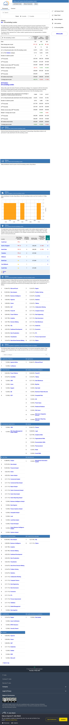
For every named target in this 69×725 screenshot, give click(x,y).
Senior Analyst (13, 475)
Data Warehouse (39, 322)
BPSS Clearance (14, 624)
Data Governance (39, 318)
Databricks (37, 325)
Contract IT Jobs (6, 679)
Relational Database (40, 406)
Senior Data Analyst (15, 494)
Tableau (37, 303)
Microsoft (12, 658)
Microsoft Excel (14, 288)
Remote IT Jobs (6, 683)
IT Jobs (4, 675)
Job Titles (5, 457)
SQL (11, 325)
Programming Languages (33, 536)
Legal (36, 431)
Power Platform (14, 314)
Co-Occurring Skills (58, 27)
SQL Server (38, 410)
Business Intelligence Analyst (17, 501)
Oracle (12, 303)
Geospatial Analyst (14, 512)
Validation (12, 602)
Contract (13, 8)
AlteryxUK (4, 272)
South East (4, 242)
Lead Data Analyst (14, 520)
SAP (11, 307)
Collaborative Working (40, 307)
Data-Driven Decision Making (17, 340)
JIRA (11, 427)
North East (3, 260)
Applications (30, 359)
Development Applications (9, 424)
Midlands (3, 256)
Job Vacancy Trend (58, 11)
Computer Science (39, 310)
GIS (36, 399)
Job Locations (57, 23)
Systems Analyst (14, 532)
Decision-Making (14, 322)
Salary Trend (57, 15)
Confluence (13, 366)
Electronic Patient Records (41, 391)
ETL (36, 333)
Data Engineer (13, 505)
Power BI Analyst (14, 523)
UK (2, 22)
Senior (12, 471)
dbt (11, 391)
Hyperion (12, 299)
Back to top (6, 663)
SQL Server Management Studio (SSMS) (16, 431)
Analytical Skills (39, 434)
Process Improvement (40, 336)
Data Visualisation (14, 333)
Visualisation (13, 336)
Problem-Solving (39, 292)
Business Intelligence (15, 296)
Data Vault (37, 388)
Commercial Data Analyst (16, 482)
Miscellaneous (30, 457)
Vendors (8, 52)
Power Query (38, 402)
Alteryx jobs (59, 33)
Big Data (37, 384)
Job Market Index (17, 4)
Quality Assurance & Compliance (34, 614)
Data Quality (38, 617)
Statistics (37, 299)
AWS (11, 380)
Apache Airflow (14, 362)
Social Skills (38, 453)
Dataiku (12, 650)
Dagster (12, 388)
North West (4, 249)
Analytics (12, 318)
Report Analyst (14, 486)
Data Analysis (13, 292)
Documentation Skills (40, 442)
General (29, 424)
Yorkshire (3, 253)
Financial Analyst (14, 468)
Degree (37, 288)
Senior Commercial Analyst (16, 490)
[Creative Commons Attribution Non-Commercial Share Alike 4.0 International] (25, 699)
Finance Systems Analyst (16, 508)
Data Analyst (13, 464)
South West (4, 268)
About (36, 4)
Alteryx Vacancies (28, 4)
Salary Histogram (58, 19)
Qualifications (6, 614)
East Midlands (4, 264)
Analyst (12, 460)
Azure (11, 384)
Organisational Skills (40, 438)
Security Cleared (14, 628)
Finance (37, 427)
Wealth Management (15, 606)
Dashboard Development (16, 329)
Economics (37, 329)
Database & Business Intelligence (34, 369)
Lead (11, 516)
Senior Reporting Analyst (16, 497)
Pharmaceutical (39, 446)
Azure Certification (14, 621)
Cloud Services (6, 369)
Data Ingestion (13, 610)
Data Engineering (39, 314)
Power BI (12, 310)
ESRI (11, 654)
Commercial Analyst (15, 479)
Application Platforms (8, 359)
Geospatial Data (39, 395)
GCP (11, 395)
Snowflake (37, 296)
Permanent (5, 8)
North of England (5, 245)
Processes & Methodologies (9, 536)
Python (37, 340)
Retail (36, 449)
